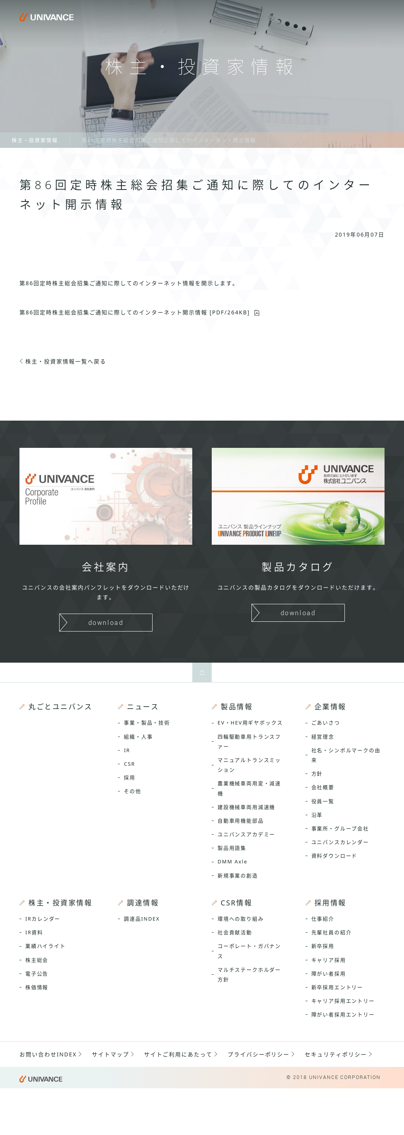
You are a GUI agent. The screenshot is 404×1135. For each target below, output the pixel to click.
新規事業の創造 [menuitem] (238, 875)
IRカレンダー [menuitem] (42, 918)
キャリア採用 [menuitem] (328, 959)
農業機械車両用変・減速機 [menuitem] (249, 788)
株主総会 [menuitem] (36, 959)
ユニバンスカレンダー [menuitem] (340, 842)
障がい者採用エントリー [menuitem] (343, 1014)
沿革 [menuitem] (317, 814)
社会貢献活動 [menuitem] (235, 932)
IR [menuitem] (127, 750)
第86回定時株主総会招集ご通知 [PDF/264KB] (134, 312)
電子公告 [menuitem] (36, 973)
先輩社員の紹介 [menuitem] (331, 932)
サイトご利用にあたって (178, 1054)
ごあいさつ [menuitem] (325, 722)
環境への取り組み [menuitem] (241, 918)
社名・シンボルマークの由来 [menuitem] (346, 755)
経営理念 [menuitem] (322, 736)
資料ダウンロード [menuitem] (334, 855)
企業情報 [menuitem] (330, 706)
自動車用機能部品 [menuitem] (241, 820)
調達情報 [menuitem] (143, 902)
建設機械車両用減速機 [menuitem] (246, 806)
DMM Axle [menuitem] (233, 861)
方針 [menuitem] (317, 773)
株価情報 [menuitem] (36, 987)
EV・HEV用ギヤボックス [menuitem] (250, 722)
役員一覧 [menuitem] (322, 801)
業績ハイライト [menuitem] (45, 945)
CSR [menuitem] (129, 763)
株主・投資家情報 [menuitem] (60, 902)
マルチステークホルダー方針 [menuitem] (249, 974)
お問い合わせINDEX (48, 1054)
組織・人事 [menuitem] (138, 736)
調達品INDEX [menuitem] (142, 918)
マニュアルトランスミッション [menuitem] (249, 764)
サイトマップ (110, 1054)
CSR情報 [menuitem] (236, 902)
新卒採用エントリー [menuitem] (337, 987)
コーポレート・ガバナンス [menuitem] (249, 950)
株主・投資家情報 (35, 140)
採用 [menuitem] (129, 777)
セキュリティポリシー (336, 1054)
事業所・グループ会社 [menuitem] (340, 828)
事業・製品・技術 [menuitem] (147, 722)
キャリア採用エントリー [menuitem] (343, 1000)
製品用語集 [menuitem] (232, 847)
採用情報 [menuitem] (330, 902)
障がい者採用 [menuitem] (328, 973)
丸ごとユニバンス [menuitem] (60, 706)
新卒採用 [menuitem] (322, 945)
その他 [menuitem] (132, 791)
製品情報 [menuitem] (237, 706)
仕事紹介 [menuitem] (322, 918)
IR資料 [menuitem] (34, 932)
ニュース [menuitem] (143, 706)
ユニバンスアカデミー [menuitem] (246, 834)
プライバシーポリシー (259, 1054)
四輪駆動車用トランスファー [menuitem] (249, 741)
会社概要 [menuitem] (322, 787)
